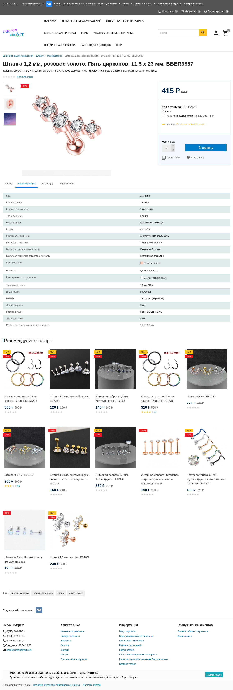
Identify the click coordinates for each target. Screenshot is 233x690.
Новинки (50, 20)
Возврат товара (127, 664)
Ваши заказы (185, 636)
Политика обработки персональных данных (56, 685)
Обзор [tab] (8, 183)
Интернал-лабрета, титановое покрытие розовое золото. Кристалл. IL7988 (160, 479)
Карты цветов (126, 650)
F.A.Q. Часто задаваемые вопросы (138, 654)
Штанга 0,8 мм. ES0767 (19, 474)
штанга (61, 593)
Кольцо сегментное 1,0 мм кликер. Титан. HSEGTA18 (157, 398)
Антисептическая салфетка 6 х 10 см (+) (190, 115)
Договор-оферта (92, 685)
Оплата (65, 645)
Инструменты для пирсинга (113, 32)
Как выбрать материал (131, 640)
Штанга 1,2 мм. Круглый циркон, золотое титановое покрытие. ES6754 (70, 479)
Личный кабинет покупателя (193, 631)
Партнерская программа (169, 3)
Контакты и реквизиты (68, 3)
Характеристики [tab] (26, 183)
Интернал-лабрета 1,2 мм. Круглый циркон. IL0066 (112, 398)
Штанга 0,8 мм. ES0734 (201, 396)
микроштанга (76, 593)
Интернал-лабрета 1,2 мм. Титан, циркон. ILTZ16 (112, 477)
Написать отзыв (25, 77)
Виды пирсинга (127, 631)
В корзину (206, 148)
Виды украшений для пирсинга (136, 636)
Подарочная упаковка (60, 45)
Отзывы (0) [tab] (47, 183)
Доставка (66, 640)
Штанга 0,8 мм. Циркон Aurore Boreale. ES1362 (23, 559)
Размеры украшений (130, 645)
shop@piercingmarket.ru (32, 4)
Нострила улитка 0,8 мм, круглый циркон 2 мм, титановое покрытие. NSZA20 (207, 479)
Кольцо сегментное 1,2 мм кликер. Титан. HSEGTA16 (21, 398)
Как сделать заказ (93, 3)
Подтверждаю (214, 675)
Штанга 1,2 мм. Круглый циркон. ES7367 (70, 398)
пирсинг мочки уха (43, 593)
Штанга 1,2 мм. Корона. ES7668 (70, 557)
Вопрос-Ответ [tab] (66, 183)
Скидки (137, 3)
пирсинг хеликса (20, 593)
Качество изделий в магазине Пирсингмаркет (143, 659)
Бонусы (148, 3)
